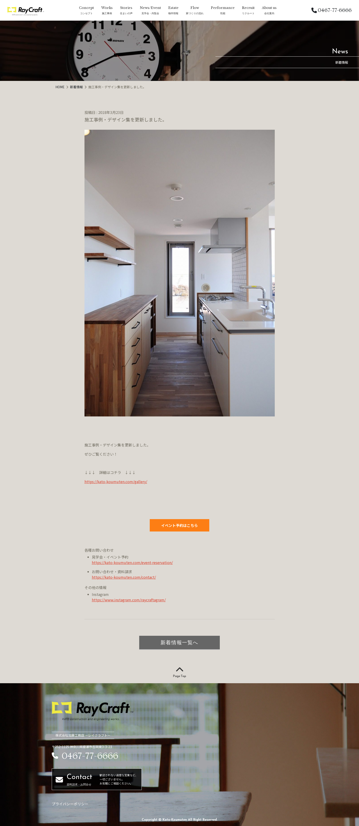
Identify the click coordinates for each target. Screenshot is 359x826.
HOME (60, 87)
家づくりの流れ (195, 13)
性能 (222, 13)
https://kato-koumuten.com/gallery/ (115, 481)
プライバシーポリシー (70, 804)
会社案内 (269, 13)
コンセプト (86, 13)
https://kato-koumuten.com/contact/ (124, 577)
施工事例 (107, 13)
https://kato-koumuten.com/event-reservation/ (132, 562)
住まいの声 (126, 13)
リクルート (248, 13)
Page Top (179, 672)
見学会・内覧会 (150, 13)
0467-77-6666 (331, 10)
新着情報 (77, 87)
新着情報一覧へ (179, 642)
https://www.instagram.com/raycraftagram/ (129, 600)
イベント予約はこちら (179, 525)
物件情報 (173, 13)
